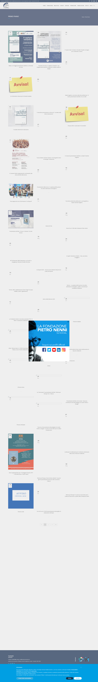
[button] (81, 667)
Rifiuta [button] (69, 678)
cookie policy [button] (34, 671)
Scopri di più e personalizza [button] (25, 678)
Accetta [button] (77, 678)
